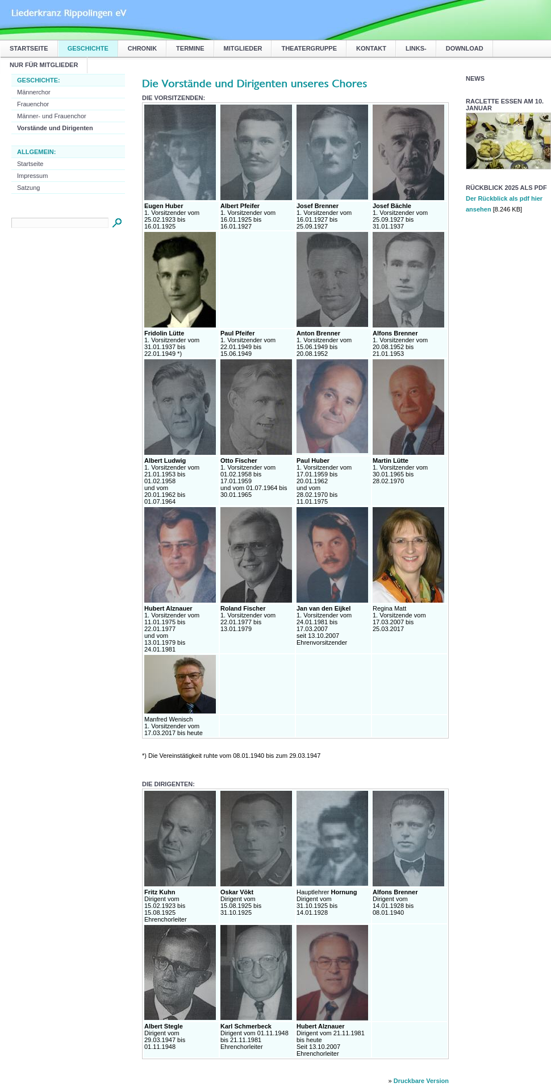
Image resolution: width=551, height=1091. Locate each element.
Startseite (29, 48)
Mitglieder (243, 48)
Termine (190, 48)
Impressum (32, 175)
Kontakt (371, 48)
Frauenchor (33, 104)
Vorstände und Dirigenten (55, 128)
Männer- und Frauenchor (51, 116)
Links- (416, 48)
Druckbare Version (421, 1080)
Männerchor (34, 92)
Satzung (28, 187)
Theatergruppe (309, 48)
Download (464, 48)
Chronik (142, 48)
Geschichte (88, 48)
